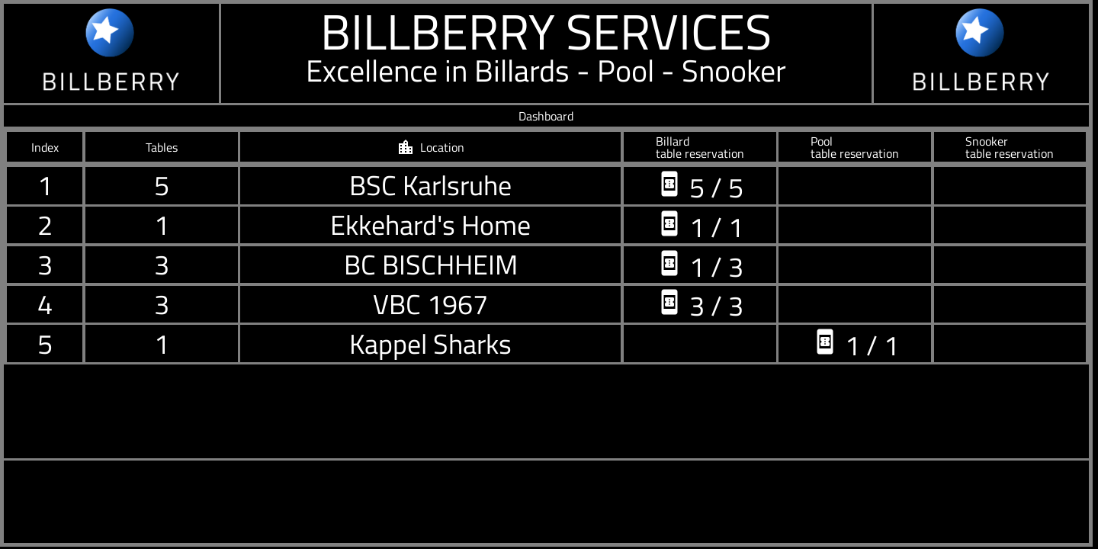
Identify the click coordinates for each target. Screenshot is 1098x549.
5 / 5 (699, 185)
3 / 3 (699, 303)
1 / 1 (699, 225)
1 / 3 (699, 265)
